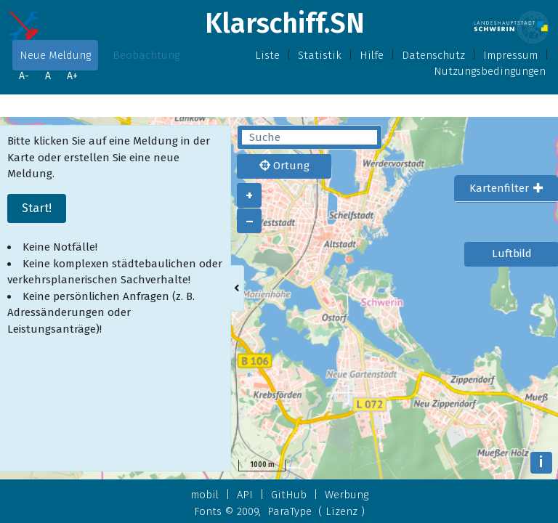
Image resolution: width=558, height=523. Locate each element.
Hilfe (372, 55)
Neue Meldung (55, 55)
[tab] (506, 189)
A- (24, 76)
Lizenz (341, 511)
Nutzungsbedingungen (490, 71)
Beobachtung (146, 55)
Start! (37, 208)
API (245, 494)
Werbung (346, 494)
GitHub (289, 494)
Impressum (510, 55)
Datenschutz (433, 55)
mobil (204, 494)
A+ (72, 76)
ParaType (289, 511)
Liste (267, 55)
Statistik (319, 55)
